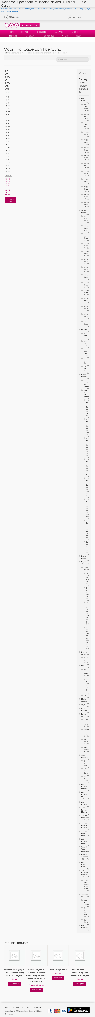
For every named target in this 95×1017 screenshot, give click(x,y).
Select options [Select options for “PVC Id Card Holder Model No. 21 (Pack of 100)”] (11, 200)
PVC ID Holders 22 (86, 125)
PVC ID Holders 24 (86, 142)
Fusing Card (85, 335)
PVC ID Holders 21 (86, 107)
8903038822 (13, 17)
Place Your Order (30, 25)
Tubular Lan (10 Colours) (84, 825)
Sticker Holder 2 (86, 237)
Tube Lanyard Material (84, 810)
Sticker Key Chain (87, 593)
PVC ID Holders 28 (86, 173)
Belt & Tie (13, 36)
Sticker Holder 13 (86, 324)
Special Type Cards (86, 352)
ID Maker (52, 39)
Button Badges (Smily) (87, 446)
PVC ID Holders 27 (86, 165)
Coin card (85, 763)
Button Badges (84, 375)
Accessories (48, 36)
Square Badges (87, 547)
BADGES (75, 32)
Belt (82, 665)
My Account (77, 17)
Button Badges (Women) (87, 508)
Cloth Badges (84, 709)
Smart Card (85, 368)
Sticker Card (85, 343)
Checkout (37, 1007)
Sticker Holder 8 (86, 285)
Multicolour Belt (84, 700)
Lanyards (59, 32)
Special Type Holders (84, 849)
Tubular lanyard (86, 732)
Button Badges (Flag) (87, 426)
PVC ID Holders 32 (86, 204)
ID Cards (24, 32)
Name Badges (84, 557)
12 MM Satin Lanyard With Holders (86, 885)
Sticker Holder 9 (86, 292)
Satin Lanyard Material (84, 841)
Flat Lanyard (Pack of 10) (84, 795)
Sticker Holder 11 (86, 308)
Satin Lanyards (86, 749)
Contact (26, 1007)
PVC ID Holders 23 (86, 134)
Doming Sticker (84, 653)
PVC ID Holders (84, 100)
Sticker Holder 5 (86, 261)
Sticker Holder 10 (86, 300)
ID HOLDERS (41, 32)
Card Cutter (86, 921)
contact (38, 39)
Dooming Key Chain (87, 578)
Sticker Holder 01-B (86, 228)
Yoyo (83, 704)
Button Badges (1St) (87, 467)
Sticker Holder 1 (86, 219)
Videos (78, 36)
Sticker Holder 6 (86, 269)
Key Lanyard (84, 803)
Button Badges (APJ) (87, 407)
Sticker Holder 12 (86, 316)
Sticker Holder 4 (86, 253)
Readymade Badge (86, 393)
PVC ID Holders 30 (86, 189)
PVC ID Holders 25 (86, 150)
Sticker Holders (84, 211)
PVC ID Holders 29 (86, 181)
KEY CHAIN (30, 36)
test (7, 25)
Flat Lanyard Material (84, 786)
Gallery (65, 36)
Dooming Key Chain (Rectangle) (87, 613)
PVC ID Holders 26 (86, 157)
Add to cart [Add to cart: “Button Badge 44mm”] (58, 978)
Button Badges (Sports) (87, 487)
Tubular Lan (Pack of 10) (85, 817)
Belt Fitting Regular (87, 685)
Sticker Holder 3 (86, 246)
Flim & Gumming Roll (85, 912)
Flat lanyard (86, 741)
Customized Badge (86, 383)
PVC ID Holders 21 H (86, 116)
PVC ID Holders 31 (86, 196)
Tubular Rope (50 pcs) (84, 833)
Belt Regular (86, 672)
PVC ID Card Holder (83, 864)
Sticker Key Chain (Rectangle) (87, 637)
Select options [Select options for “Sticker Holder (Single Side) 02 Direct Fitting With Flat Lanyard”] (14, 984)
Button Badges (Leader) (87, 529)
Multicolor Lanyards (86, 722)
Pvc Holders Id (84, 927)
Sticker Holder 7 (86, 277)
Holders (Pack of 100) (84, 857)
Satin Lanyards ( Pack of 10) (84, 873)
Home (11, 32)
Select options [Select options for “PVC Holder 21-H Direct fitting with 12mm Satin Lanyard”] (79, 984)
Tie (85, 695)
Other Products (84, 756)
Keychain (83, 563)
